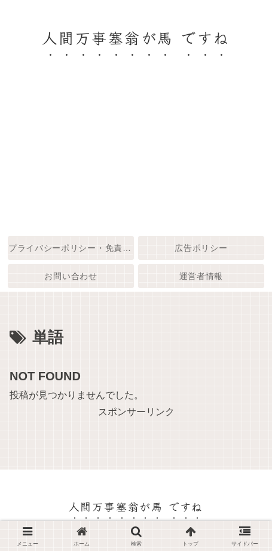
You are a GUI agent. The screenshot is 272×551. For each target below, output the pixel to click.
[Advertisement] (136, 156)
